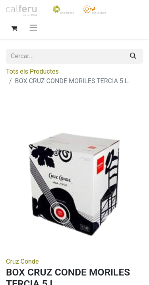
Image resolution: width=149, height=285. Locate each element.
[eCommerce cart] (14, 27)
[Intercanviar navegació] (33, 27)
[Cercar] (133, 56)
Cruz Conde (22, 261)
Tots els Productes (32, 71)
